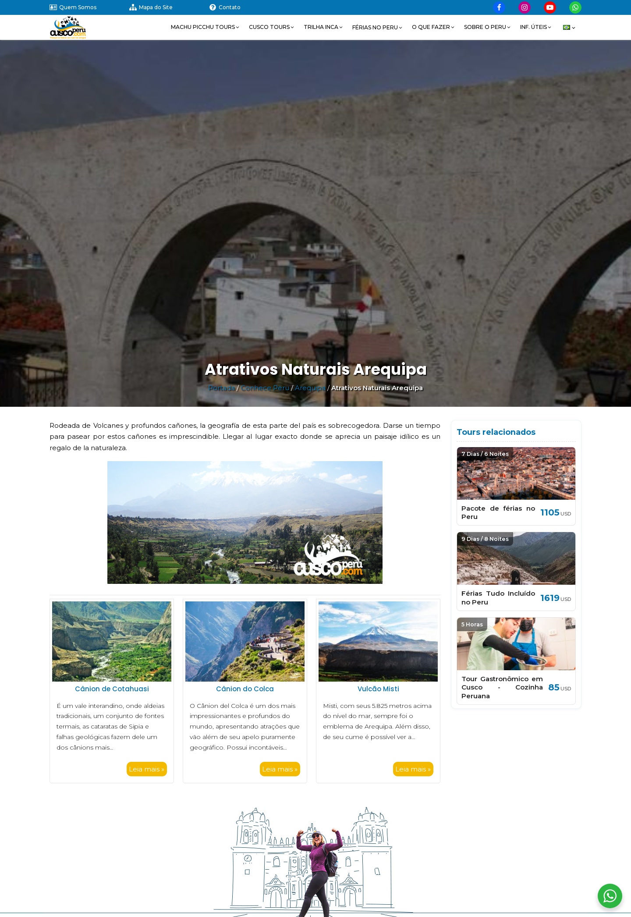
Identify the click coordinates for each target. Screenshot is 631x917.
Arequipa (310, 388)
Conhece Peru (265, 388)
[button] (206, 27)
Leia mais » (146, 769)
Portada (221, 388)
